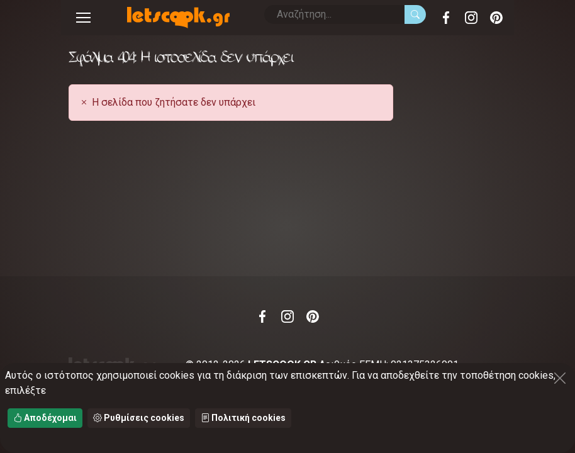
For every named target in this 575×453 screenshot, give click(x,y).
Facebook (446, 18)
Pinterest (496, 18)
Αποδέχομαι (45, 418)
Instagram (471, 18)
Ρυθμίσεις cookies (138, 418)
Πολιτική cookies (243, 418)
